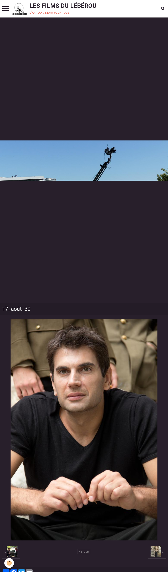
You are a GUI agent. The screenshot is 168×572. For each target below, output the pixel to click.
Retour (84, 551)
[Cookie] (9, 563)
